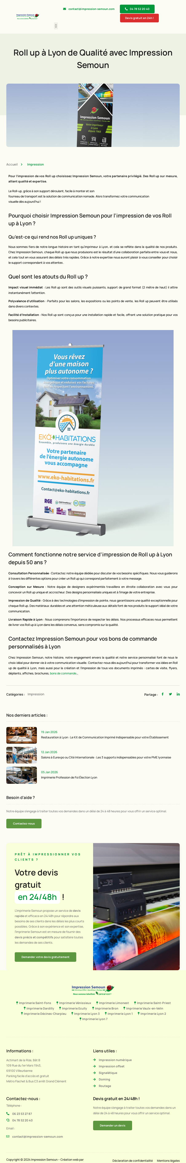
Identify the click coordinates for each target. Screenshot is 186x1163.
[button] (56, 25)
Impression (35, 164)
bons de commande (63, 673)
